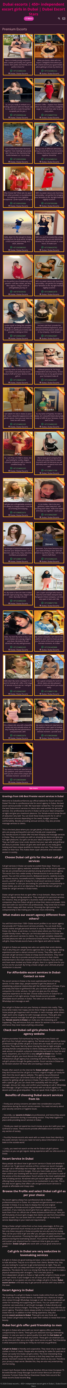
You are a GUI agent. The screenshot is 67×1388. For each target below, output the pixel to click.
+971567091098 (50, 203)
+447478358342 (19, 291)
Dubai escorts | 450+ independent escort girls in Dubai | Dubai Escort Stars (33, 9)
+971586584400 (50, 735)
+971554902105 (19, 71)
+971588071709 (50, 470)
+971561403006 (50, 647)
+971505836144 (19, 115)
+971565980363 (19, 247)
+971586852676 (50, 291)
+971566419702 (50, 247)
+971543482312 (50, 71)
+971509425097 (19, 336)
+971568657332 (50, 115)
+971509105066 (19, 159)
